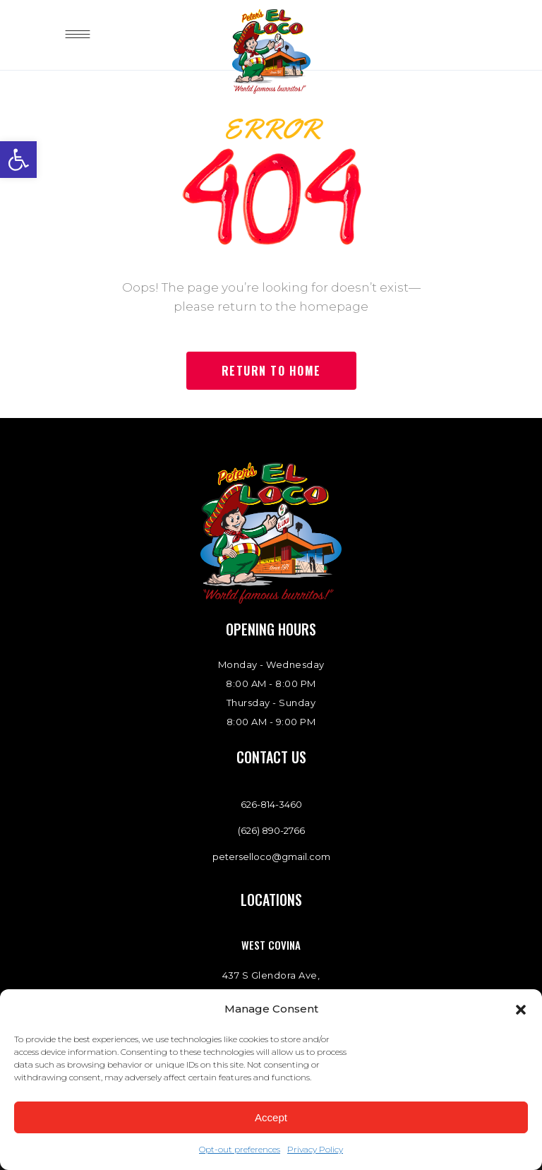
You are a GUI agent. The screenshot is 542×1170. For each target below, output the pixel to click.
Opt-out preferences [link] (239, 1149)
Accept (271, 1117)
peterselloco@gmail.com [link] (271, 856)
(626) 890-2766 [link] (271, 830)
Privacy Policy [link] (315, 1149)
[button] (521, 1010)
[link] (18, 159)
